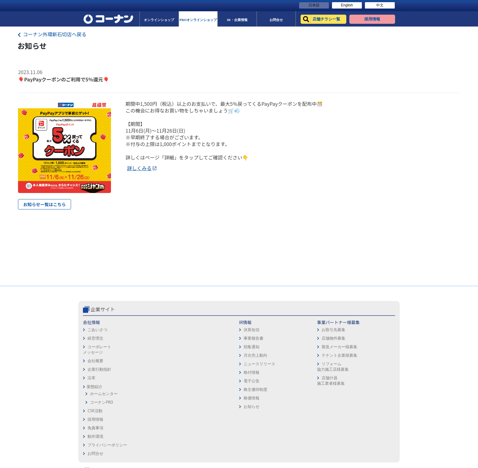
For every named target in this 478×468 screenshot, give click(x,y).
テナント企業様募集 (208, 355)
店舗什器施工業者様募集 (199, 380)
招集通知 (147, 346)
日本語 (314, 5)
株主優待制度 (151, 389)
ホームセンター (104, 393)
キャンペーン (372, 322)
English (347, 5)
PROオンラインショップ (323, 339)
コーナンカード (374, 348)
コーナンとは (372, 356)
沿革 (91, 377)
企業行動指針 (99, 369)
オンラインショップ (319, 331)
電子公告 (147, 381)
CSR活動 (94, 410)
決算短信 (147, 329)
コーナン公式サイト (327, 309)
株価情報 (147, 398)
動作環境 (249, 339)
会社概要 (95, 360)
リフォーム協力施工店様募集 (201, 366)
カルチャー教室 (316, 382)
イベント (310, 356)
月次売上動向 (151, 355)
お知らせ (147, 406)
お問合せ (249, 356)
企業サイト (103, 309)
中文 (379, 5)
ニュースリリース (155, 363)
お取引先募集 (202, 329)
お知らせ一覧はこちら (44, 204)
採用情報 (249, 322)
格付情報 (147, 372)
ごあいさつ (97, 329)
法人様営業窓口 (316, 348)
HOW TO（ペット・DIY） (324, 365)
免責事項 (249, 331)
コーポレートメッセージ (97, 349)
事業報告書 (149, 338)
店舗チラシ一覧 (316, 322)
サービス (368, 331)
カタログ (368, 339)
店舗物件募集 (202, 338)
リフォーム (312, 373)
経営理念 (95, 338)
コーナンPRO (101, 402)
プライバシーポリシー (261, 348)
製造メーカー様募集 (208, 346)
